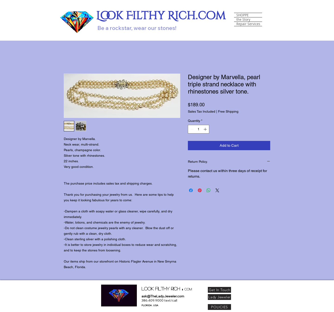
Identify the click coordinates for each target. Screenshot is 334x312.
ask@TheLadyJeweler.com (162, 296)
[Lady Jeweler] (219, 297)
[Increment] (206, 129)
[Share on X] (217, 190)
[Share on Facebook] (191, 190)
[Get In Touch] (219, 290)
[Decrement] (191, 129)
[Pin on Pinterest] (199, 190)
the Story (243, 19)
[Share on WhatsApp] (208, 190)
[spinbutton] (198, 129)
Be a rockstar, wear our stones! (136, 27)
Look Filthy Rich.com (161, 15)
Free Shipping (228, 111)
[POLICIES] (219, 307)
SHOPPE (242, 15)
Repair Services (248, 24)
